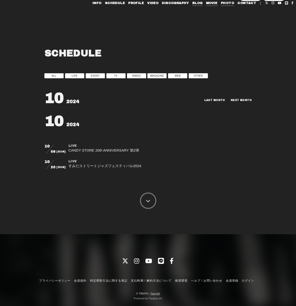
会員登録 (250, 22)
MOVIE (203, 14)
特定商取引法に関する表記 (108, 280)
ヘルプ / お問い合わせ (206, 280)
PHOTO (218, 14)
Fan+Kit (155, 293)
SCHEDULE (106, 14)
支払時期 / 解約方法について (151, 280)
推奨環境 (181, 280)
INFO (88, 14)
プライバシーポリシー (54, 280)
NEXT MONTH (240, 100)
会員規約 (80, 280)
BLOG (188, 14)
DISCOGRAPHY (166, 14)
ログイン (273, 22)
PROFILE (127, 14)
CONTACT (238, 14)
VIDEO (144, 14)
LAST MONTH (210, 100)
